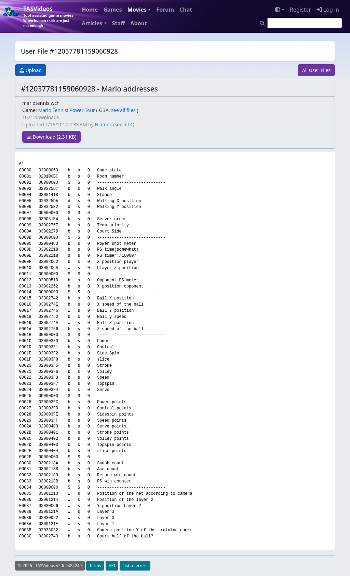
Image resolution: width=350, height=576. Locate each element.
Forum (165, 9)
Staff (118, 23)
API (112, 565)
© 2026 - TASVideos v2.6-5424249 (50, 565)
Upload (30, 70)
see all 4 (124, 124)
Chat (185, 9)
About (138, 23)
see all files (123, 110)
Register (300, 9)
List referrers (135, 565)
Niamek (103, 124)
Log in (328, 9)
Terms (95, 565)
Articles (92, 23)
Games (112, 9)
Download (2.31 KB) (51, 137)
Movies (137, 9)
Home (90, 9)
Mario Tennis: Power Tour (66, 110)
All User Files (316, 70)
